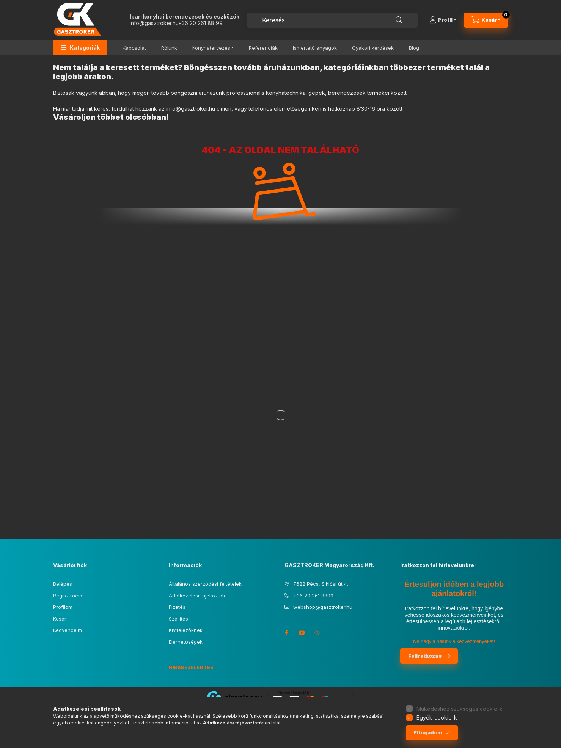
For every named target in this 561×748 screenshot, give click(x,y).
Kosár (59, 619)
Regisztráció (67, 596)
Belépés (62, 584)
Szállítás (178, 619)
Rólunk (169, 48)
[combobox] (332, 20)
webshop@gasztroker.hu (322, 607)
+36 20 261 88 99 (200, 23)
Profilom (62, 607)
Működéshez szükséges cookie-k (459, 709)
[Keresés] (399, 20)
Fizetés (177, 607)
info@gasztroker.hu (154, 23)
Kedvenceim (67, 630)
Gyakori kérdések (373, 48)
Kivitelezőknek (186, 630)
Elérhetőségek (186, 642)
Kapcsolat (134, 48)
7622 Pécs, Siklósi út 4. (320, 584)
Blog (414, 48)
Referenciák (263, 48)
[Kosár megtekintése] (486, 20)
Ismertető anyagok (315, 48)
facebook (286, 632)
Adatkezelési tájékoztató (198, 596)
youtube (302, 632)
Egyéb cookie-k (436, 717)
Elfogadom (428, 732)
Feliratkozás (425, 656)
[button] (80, 47)
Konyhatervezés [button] (211, 48)
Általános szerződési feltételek (205, 584)
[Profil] (442, 20)
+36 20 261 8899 (313, 596)
